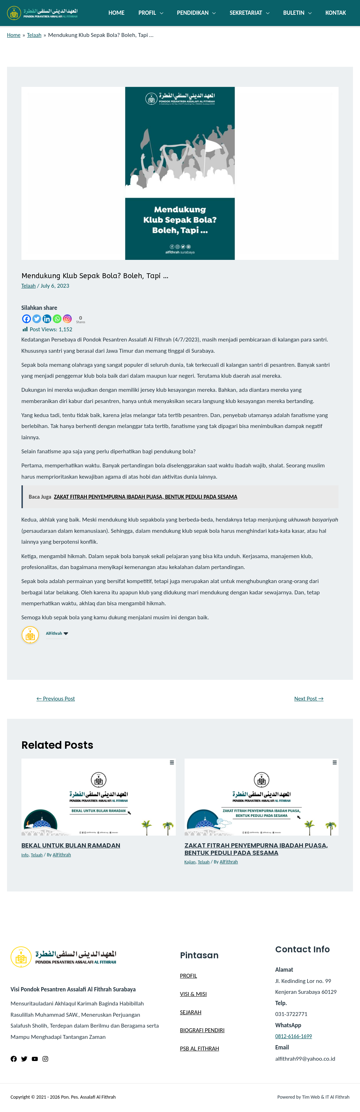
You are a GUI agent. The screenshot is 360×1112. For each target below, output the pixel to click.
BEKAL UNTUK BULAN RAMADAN (74, 846)
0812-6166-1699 (295, 1037)
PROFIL (156, 13)
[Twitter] (36, 318)
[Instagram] (67, 318)
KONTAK (337, 13)
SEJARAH (190, 1013)
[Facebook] (26, 318)
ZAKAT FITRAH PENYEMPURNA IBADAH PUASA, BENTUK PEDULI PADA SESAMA (261, 850)
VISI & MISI (193, 995)
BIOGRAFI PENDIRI (202, 1031)
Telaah (29, 285)
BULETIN (297, 13)
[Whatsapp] (57, 318)
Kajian (191, 863)
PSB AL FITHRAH (199, 1049)
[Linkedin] (47, 318)
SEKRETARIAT (251, 13)
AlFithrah (54, 633)
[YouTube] (35, 1060)
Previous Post (58, 699)
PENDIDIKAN (200, 13)
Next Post (307, 699)
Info (25, 856)
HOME (128, 13)
